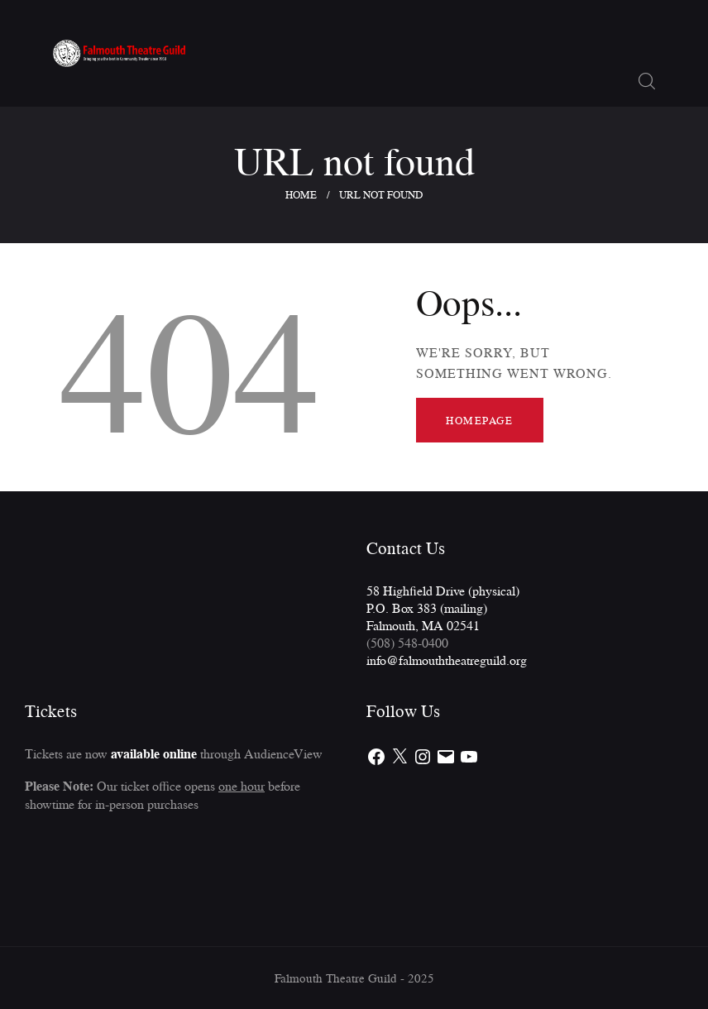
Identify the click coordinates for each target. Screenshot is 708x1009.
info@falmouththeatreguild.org (446, 660)
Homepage (479, 420)
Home (301, 194)
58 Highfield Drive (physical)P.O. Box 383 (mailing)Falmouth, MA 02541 (442, 607)
